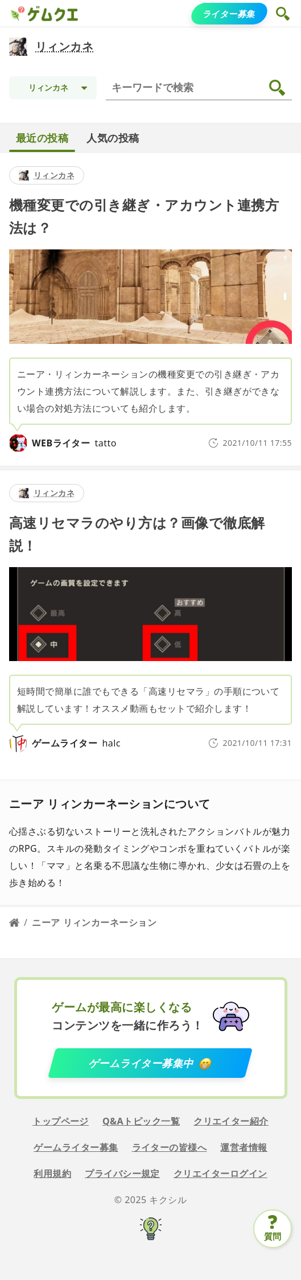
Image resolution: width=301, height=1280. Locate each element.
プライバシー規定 (122, 1173)
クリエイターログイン (220, 1173)
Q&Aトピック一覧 (141, 1121)
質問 (273, 1236)
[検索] (201, 88)
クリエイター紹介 (231, 1121)
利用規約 (52, 1173)
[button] (284, 13)
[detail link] (150, 309)
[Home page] (14, 922)
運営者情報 (243, 1147)
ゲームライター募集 (76, 1147)
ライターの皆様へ (169, 1147)
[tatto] (18, 443)
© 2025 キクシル (150, 1199)
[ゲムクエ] (17, 14)
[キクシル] (150, 1230)
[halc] (18, 743)
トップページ (60, 1121)
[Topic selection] (53, 87)
